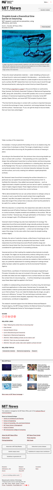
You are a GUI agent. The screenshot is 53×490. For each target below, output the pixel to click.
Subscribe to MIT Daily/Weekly (14, 446)
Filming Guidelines (7, 440)
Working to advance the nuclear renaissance (44, 375)
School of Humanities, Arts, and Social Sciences (17, 423)
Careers (18, 483)
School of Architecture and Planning (14, 418)
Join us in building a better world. (12, 475)
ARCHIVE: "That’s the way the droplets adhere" (16, 340)
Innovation (38, 466)
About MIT (21, 470)
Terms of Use (6, 437)
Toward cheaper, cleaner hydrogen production (17, 385)
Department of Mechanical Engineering (14, 335)
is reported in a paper (17, 89)
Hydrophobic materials (9, 351)
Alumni (3, 470)
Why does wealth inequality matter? (17, 375)
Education (4, 466)
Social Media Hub (17, 485)
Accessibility (9, 485)
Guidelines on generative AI (14, 456)
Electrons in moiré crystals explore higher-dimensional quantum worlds (19, 367)
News (37, 468)
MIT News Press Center (33, 435)
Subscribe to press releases (39, 446)
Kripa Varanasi (7, 327)
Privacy (4, 485)
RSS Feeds (30, 440)
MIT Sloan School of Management (13, 425)
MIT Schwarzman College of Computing (15, 429)
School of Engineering (10, 420)
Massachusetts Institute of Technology (12, 480)
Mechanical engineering (23, 351)
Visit (3, 483)
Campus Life (22, 468)
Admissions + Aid (6, 468)
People (13, 483)
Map (6, 483)
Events (9, 483)
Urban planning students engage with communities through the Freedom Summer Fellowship (44, 368)
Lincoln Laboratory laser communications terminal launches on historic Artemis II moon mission (44, 387)
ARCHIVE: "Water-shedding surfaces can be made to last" (19, 337)
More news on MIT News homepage (12, 394)
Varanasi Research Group (10, 330)
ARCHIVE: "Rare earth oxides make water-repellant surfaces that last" (22, 342)
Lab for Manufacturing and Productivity (14, 332)
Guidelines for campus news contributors (39, 451)
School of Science (9, 427)
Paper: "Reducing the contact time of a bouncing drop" (18, 325)
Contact (22, 483)
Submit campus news (14, 451)
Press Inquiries (31, 437)
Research (34, 351)
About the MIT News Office (10, 435)
